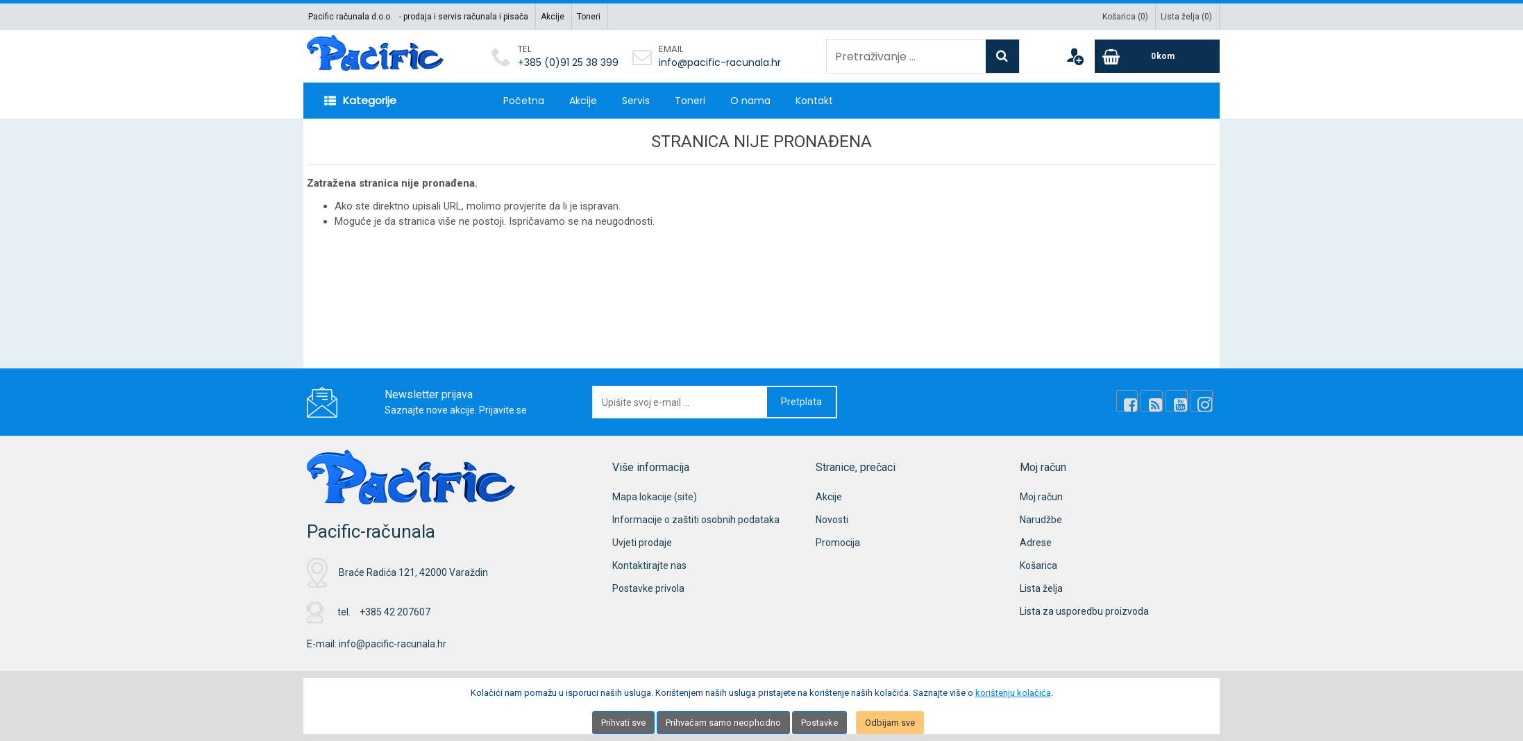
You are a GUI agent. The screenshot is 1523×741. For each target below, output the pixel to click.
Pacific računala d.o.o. (350, 17)
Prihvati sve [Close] (623, 722)
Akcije (552, 17)
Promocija (838, 542)
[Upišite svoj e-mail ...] (680, 402)
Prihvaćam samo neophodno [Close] (723, 722)
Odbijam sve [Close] (890, 722)
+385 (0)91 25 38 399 (568, 62)
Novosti (832, 519)
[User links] (1074, 56)
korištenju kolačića (1013, 693)
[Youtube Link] (1178, 401)
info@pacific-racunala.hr (720, 62)
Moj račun (1041, 496)
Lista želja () (1186, 17)
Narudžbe (1041, 519)
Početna (523, 101)
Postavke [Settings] (819, 722)
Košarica (1038, 565)
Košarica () (1125, 17)
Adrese (1036, 542)
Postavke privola (648, 588)
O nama (750, 101)
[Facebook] (1131, 401)
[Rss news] (1155, 401)
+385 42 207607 (395, 612)
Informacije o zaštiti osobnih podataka (696, 519)
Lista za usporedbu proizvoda (1084, 611)
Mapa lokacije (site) (654, 496)
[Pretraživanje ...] (906, 56)
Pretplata (801, 401)
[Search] (1002, 56)
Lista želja (1041, 588)
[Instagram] (1202, 401)
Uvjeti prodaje (642, 542)
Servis (636, 101)
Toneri (588, 17)
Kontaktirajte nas (649, 565)
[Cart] (1157, 56)
